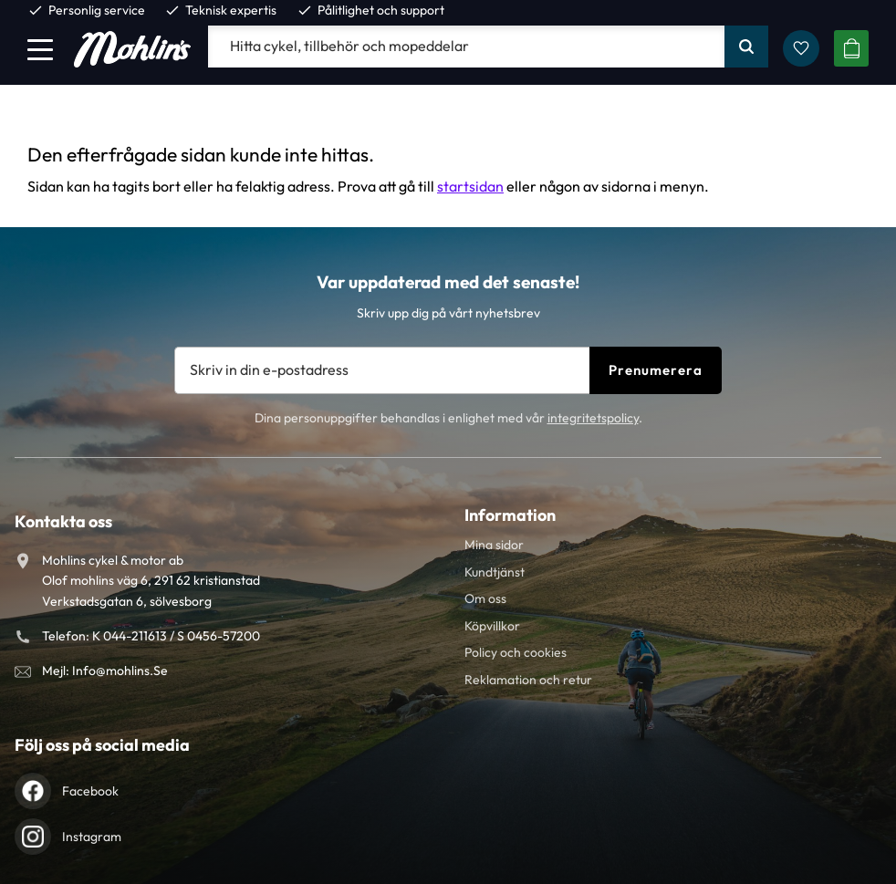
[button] (40, 49)
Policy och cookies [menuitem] (515, 652)
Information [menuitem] (510, 514)
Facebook (90, 791)
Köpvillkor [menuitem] (492, 626)
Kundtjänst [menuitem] (494, 572)
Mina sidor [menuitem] (494, 544)
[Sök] (746, 47)
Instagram (91, 836)
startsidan (470, 186)
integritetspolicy (593, 418)
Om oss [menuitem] (485, 598)
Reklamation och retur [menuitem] (528, 679)
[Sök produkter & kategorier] (466, 47)
